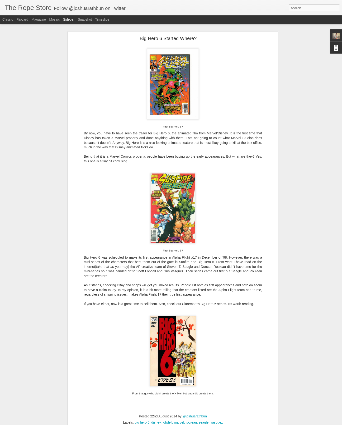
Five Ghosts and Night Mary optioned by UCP (40, 402)
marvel (155, 388)
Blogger (185, 422)
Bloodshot (86, 388)
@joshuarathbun (165, 382)
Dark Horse (103, 388)
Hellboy (124, 388)
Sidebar (69, 19)
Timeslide (102, 19)
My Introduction (21, 413)
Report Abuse (200, 422)
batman (71, 388)
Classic (7, 19)
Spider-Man (190, 388)
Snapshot (85, 19)
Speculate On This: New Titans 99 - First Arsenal (42, 391)
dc (116, 388)
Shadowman (171, 388)
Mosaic (54, 19)
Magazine (39, 19)
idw (134, 388)
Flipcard (22, 19)
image (143, 388)
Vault (141, 391)
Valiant (223, 388)
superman (208, 388)
